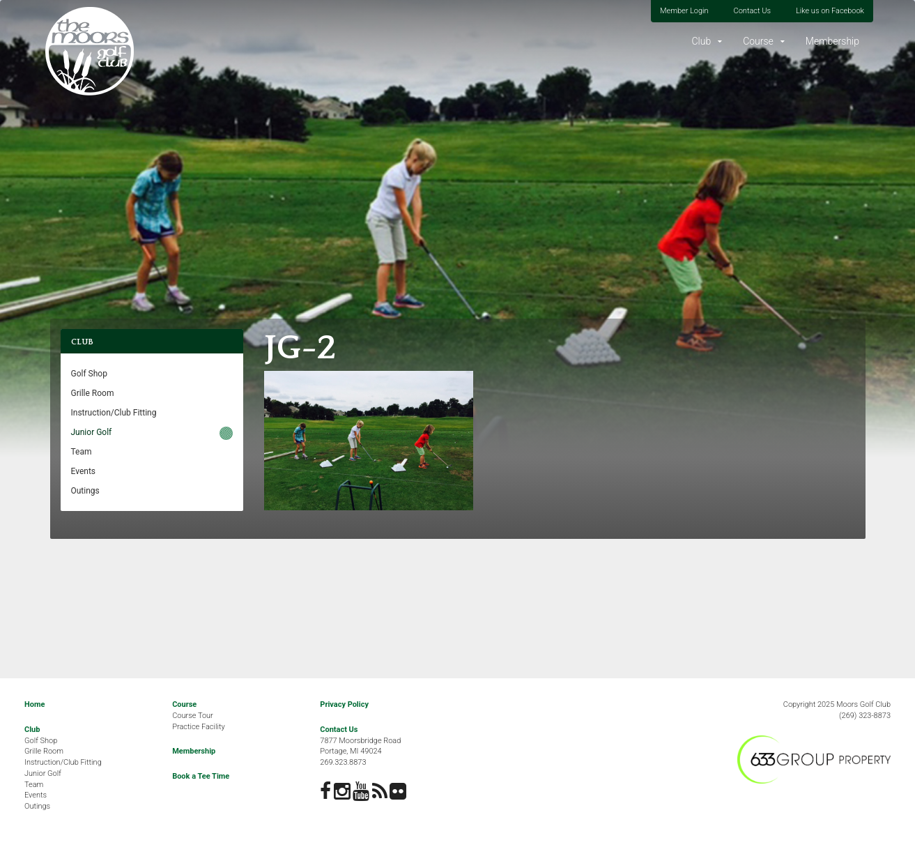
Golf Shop (89, 374)
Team (81, 452)
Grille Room (92, 393)
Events (83, 471)
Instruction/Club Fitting (114, 413)
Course (758, 41)
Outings (85, 491)
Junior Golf (91, 432)
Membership (832, 41)
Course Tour (192, 715)
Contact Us (752, 10)
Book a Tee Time (200, 776)
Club (701, 41)
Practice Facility (198, 726)
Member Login (684, 10)
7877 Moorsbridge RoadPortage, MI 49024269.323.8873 (360, 751)
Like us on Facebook (830, 10)
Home (34, 704)
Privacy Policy (344, 704)
